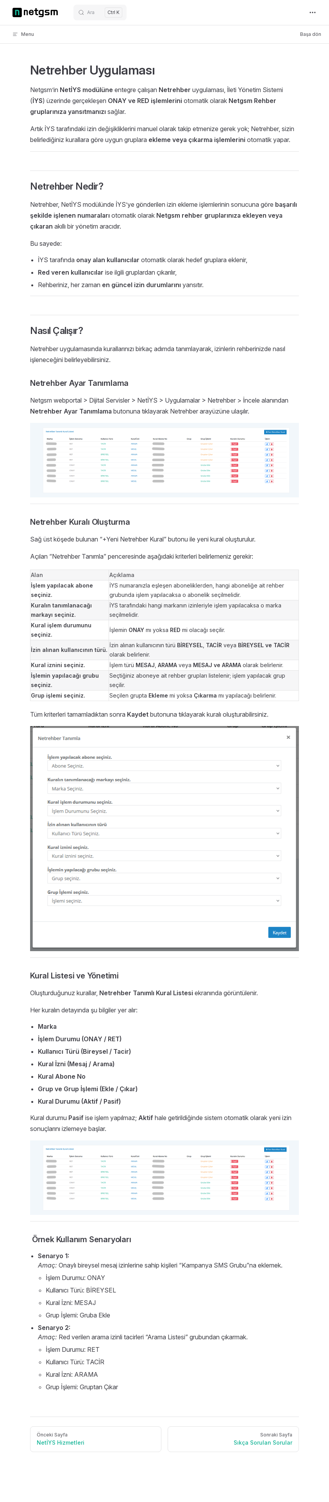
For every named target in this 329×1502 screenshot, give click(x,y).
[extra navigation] (312, 12)
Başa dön (310, 34)
